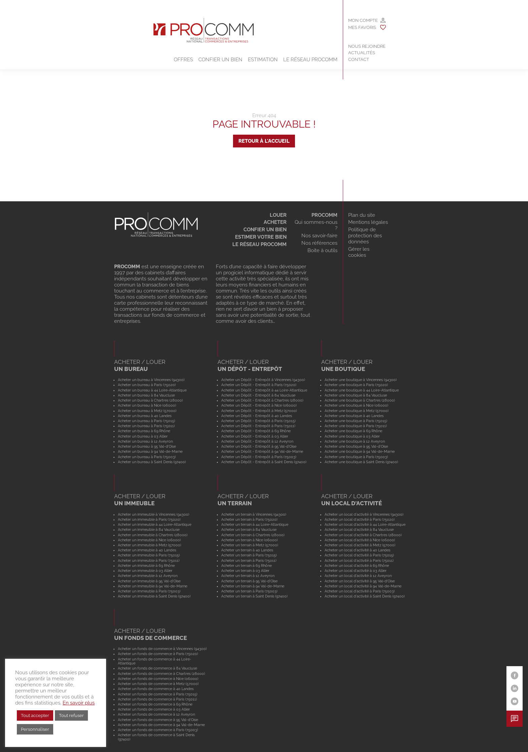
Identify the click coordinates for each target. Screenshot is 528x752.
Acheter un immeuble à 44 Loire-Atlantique (154, 524)
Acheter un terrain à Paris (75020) (249, 519)
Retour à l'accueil (264, 141)
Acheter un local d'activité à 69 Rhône (357, 565)
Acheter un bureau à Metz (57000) (147, 411)
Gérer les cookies (358, 252)
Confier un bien (220, 60)
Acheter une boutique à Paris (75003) (356, 457)
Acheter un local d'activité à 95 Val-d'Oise (360, 581)
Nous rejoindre (367, 46)
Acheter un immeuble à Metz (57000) (149, 545)
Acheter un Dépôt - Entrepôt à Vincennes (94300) (263, 380)
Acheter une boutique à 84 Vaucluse (356, 395)
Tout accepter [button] (35, 715)
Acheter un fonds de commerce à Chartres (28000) (161, 674)
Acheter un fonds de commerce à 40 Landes (156, 689)
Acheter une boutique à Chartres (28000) (360, 400)
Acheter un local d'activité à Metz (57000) (360, 545)
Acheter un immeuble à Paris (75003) (149, 591)
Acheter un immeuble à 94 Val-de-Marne (152, 586)
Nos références (319, 243)
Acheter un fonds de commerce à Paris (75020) (158, 654)
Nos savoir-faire (319, 236)
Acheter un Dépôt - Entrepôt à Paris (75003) (258, 457)
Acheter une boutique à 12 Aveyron (355, 441)
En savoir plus (79, 703)
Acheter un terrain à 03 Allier (245, 571)
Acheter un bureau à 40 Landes (144, 416)
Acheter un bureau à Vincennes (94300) (151, 380)
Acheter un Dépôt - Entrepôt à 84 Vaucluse (258, 395)
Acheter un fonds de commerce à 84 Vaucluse (157, 668)
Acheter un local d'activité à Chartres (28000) (363, 535)
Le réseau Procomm (259, 244)
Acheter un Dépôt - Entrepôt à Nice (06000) (259, 405)
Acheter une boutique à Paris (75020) (356, 385)
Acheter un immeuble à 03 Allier (145, 571)
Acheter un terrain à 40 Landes (247, 550)
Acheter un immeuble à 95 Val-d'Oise (149, 581)
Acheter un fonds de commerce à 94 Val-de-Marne (161, 725)
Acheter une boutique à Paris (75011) (356, 426)
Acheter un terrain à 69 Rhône (246, 565)
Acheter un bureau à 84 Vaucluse (146, 395)
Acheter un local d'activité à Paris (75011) (359, 560)
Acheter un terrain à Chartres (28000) (253, 535)
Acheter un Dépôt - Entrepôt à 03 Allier (254, 436)
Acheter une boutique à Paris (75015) (356, 421)
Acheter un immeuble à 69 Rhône (146, 565)
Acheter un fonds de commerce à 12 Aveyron (156, 714)
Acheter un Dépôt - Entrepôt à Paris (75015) (258, 421)
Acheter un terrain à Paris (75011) (248, 560)
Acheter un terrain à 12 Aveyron (247, 576)
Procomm (324, 215)
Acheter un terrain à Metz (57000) (249, 545)
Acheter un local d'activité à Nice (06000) (360, 540)
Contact (358, 59)
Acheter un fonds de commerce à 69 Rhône (155, 704)
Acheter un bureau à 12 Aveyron (145, 441)
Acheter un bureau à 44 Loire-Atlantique (152, 390)
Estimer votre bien (261, 237)
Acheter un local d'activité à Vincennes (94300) (364, 514)
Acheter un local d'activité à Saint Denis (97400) (365, 596)
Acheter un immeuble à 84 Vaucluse (148, 529)
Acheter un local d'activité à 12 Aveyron (358, 576)
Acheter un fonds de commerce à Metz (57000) (158, 684)
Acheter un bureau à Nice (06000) (147, 405)
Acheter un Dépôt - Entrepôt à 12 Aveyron (257, 441)
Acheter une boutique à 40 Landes (354, 416)
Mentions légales (368, 222)
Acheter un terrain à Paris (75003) (249, 591)
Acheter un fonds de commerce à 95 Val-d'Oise (158, 720)
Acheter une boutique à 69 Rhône (353, 431)
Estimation (263, 60)
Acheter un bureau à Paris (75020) (147, 385)
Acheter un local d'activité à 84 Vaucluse (359, 529)
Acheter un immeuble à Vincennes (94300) (153, 514)
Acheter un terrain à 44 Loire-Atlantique (254, 524)
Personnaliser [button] (35, 729)
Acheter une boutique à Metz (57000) (357, 411)
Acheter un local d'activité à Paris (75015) (359, 555)
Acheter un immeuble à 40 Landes (147, 550)
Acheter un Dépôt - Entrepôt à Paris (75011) (258, 426)
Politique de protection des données (365, 236)
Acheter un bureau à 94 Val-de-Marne (150, 451)
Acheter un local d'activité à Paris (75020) (360, 519)
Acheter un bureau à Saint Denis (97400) (152, 462)
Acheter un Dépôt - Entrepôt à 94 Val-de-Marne (262, 451)
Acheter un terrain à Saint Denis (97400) (254, 596)
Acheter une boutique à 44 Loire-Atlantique (362, 390)
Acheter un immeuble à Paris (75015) (149, 555)
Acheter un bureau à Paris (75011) (146, 426)
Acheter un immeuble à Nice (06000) (149, 540)
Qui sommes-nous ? (316, 225)
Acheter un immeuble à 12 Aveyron (147, 576)
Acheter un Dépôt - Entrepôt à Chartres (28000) (262, 400)
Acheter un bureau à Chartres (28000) (150, 400)
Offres (183, 60)
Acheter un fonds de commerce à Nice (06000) (158, 679)
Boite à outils (322, 250)
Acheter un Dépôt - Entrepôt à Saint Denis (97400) (263, 462)
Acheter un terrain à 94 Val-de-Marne (252, 586)
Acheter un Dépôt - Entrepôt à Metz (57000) (259, 411)
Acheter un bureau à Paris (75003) (147, 457)
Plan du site (361, 215)
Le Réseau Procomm (310, 60)
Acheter (275, 222)
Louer (278, 215)
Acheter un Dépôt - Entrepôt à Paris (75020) (258, 385)
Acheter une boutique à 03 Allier (352, 436)
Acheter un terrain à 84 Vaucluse (248, 529)
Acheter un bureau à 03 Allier (143, 436)
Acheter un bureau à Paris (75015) (146, 421)
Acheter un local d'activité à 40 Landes (357, 550)
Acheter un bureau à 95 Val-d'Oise (147, 446)
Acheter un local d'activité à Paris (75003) (360, 591)
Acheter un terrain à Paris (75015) (249, 555)
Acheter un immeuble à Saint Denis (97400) (154, 596)
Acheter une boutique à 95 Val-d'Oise (356, 446)
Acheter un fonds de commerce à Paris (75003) (158, 730)
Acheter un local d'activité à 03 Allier (356, 571)
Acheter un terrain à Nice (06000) (249, 540)
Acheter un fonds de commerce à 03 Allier (154, 709)
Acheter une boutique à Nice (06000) (356, 405)
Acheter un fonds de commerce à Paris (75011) (157, 699)
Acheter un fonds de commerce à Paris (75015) (157, 694)
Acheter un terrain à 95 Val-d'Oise (249, 581)
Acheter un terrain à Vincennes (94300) (253, 514)
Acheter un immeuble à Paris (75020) (149, 519)
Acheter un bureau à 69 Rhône (144, 431)
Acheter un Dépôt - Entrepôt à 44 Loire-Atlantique (264, 390)
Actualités (361, 52)
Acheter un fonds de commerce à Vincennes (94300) (162, 649)
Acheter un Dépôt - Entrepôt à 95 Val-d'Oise (258, 446)
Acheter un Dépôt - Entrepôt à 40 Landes (256, 416)
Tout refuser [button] (71, 715)
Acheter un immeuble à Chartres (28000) (153, 535)
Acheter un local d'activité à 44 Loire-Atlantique (365, 524)
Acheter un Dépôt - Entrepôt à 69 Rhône (256, 431)
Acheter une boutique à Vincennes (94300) (361, 380)
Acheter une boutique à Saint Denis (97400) (361, 462)
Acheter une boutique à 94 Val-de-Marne (360, 451)
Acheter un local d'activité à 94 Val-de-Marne (363, 586)
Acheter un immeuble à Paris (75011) (148, 560)
